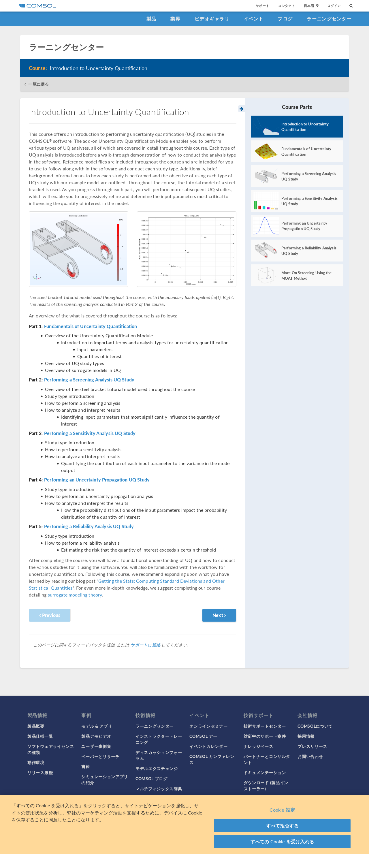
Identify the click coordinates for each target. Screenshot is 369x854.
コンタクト (286, 5)
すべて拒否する (282, 825)
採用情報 (306, 736)
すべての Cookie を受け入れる (282, 841)
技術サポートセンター (265, 726)
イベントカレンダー (208, 746)
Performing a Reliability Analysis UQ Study (89, 526)
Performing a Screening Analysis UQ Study (89, 379)
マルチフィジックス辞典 (158, 788)
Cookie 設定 (282, 809)
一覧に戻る (38, 84)
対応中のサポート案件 (265, 736)
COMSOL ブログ (151, 778)
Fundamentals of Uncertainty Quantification (90, 326)
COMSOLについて (315, 726)
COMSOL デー (203, 736)
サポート (262, 5)
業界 (175, 18)
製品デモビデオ (96, 736)
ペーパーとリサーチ (100, 756)
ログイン (334, 5)
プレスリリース (312, 746)
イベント (253, 18)
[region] (184, 824)
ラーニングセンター (329, 18)
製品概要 (35, 726)
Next (219, 615)
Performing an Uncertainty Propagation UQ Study (97, 479)
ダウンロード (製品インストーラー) (266, 785)
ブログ (285, 18)
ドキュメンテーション (265, 772)
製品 (151, 18)
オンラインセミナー (208, 726)
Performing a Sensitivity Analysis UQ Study (89, 433)
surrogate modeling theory (75, 594)
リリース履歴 (40, 772)
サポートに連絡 (145, 645)
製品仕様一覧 (40, 736)
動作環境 (35, 762)
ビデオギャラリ (212, 18)
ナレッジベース (258, 746)
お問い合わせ (310, 756)
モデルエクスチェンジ (156, 768)
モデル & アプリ (96, 726)
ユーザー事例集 (96, 746)
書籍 (85, 766)
